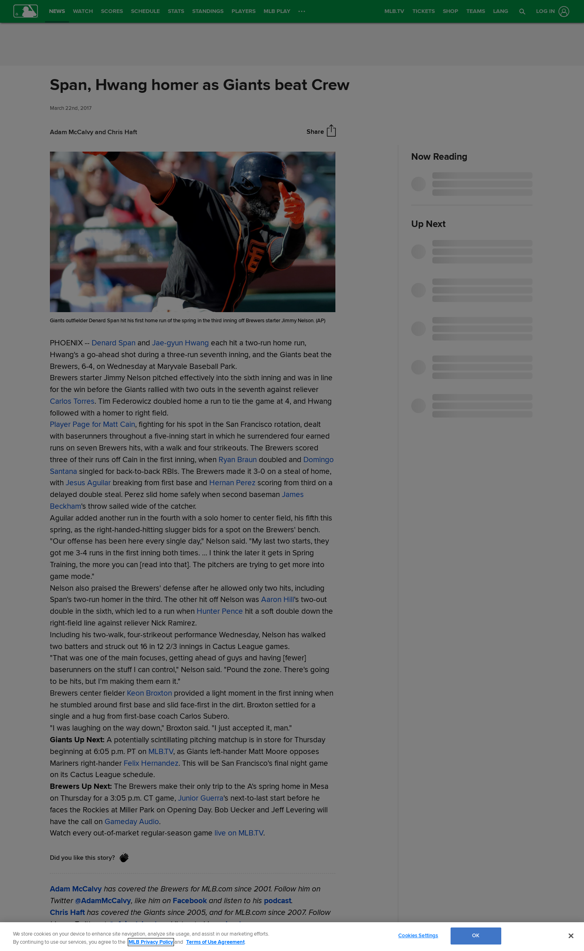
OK (475, 935)
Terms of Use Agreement (215, 942)
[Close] (571, 936)
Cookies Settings (418, 935)
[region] (292, 936)
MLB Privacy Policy (151, 942)
